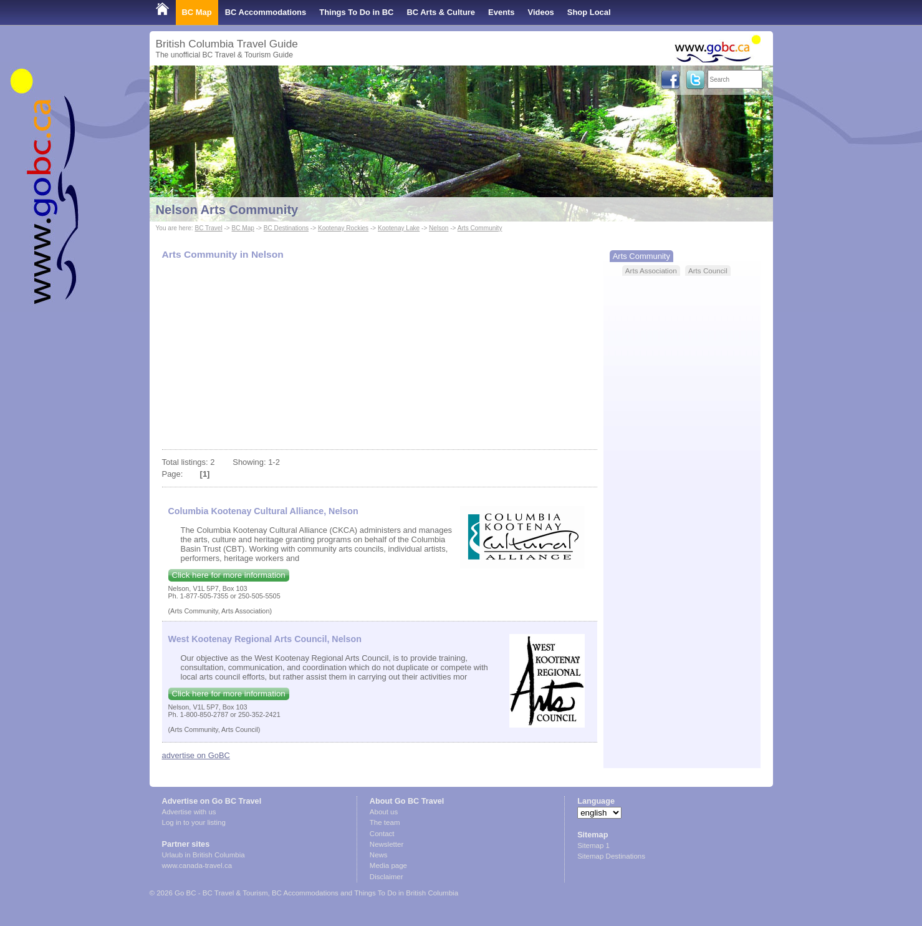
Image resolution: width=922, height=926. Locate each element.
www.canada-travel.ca (197, 865)
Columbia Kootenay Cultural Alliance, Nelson (263, 511)
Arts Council (708, 270)
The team (385, 822)
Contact (382, 833)
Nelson (438, 228)
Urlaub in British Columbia (203, 855)
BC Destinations (286, 228)
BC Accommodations (266, 12)
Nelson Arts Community (227, 210)
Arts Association (651, 270)
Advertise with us (189, 812)
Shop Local (589, 12)
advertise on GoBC (196, 755)
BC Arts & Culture (440, 12)
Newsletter (386, 844)
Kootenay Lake (399, 228)
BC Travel (208, 228)
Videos (541, 12)
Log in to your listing (194, 822)
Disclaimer (386, 876)
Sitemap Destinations (611, 856)
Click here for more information (229, 575)
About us (384, 812)
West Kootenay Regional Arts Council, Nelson (265, 639)
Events (501, 12)
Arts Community (480, 228)
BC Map (197, 12)
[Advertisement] (379, 355)
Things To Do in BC (356, 12)
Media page (388, 865)
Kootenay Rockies (343, 228)
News (379, 855)
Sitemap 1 (593, 845)
